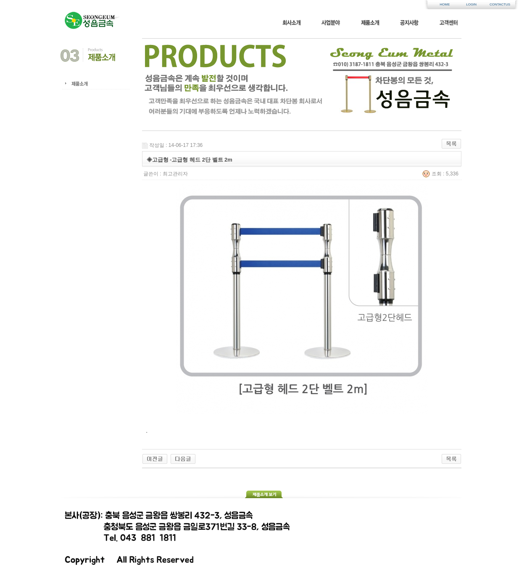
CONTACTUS (498, 4)
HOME (445, 4)
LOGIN (471, 4)
